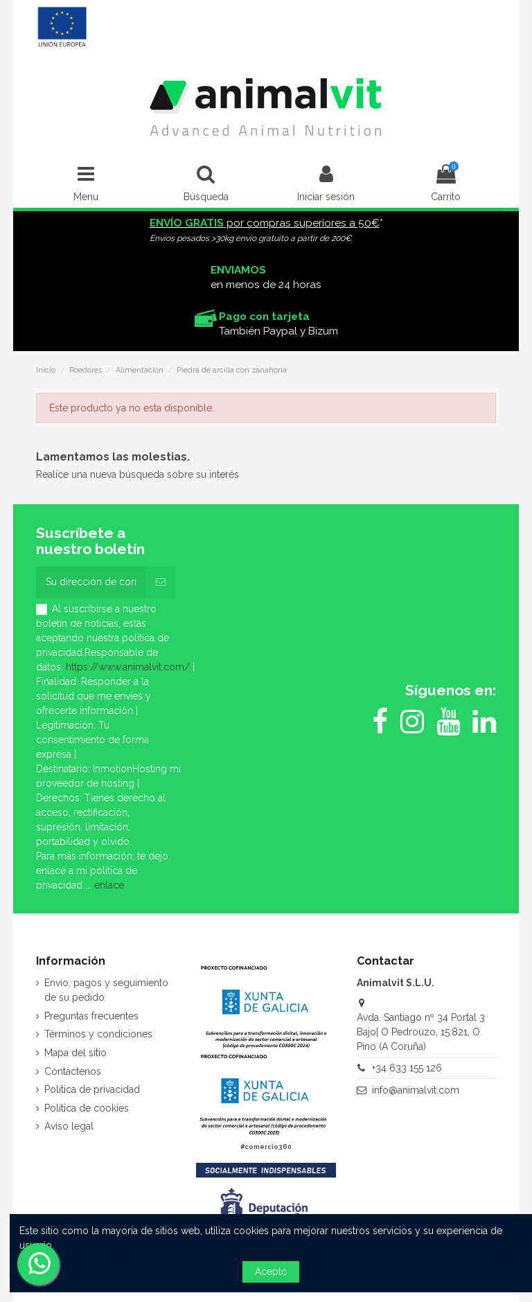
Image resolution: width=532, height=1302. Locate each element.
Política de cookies (86, 1108)
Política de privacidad (92, 1089)
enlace (109, 885)
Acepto (271, 1271)
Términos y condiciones (98, 1034)
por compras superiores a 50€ (265, 223)
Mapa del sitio (75, 1052)
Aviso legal (69, 1126)
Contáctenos (72, 1071)
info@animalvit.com (415, 1090)
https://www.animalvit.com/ (128, 666)
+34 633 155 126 (407, 1067)
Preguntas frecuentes (91, 1016)
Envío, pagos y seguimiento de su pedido (106, 990)
